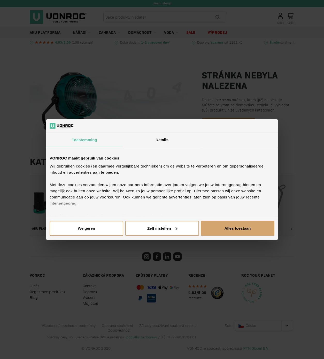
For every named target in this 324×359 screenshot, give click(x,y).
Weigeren (86, 228)
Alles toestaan (238, 228)
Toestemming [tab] (84, 140)
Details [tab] (162, 140)
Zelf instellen (162, 228)
